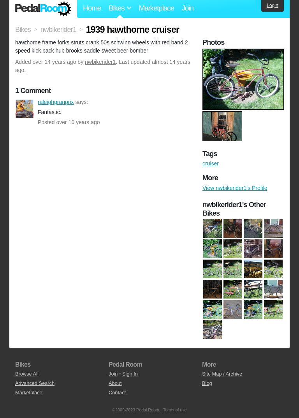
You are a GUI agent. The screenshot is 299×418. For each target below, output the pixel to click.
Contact (117, 392)
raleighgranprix (24, 109)
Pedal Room (43, 9)
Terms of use (175, 409)
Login (272, 5)
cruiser (210, 163)
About (115, 383)
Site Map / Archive (222, 374)
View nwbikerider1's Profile (234, 188)
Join (187, 8)
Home (92, 8)
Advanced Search (35, 383)
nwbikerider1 (100, 62)
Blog (207, 383)
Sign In (130, 374)
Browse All (27, 374)
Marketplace (156, 8)
